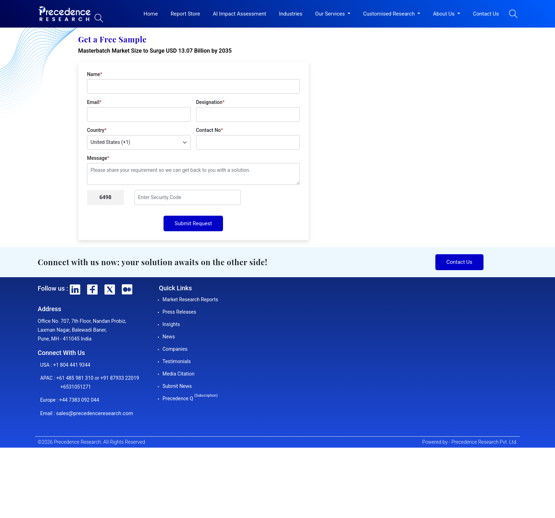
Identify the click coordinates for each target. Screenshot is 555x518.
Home (151, 14)
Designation (210, 102)
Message (98, 158)
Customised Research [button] (389, 14)
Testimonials (176, 361)
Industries (290, 14)
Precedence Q (190, 398)
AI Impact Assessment (239, 14)
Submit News (177, 386)
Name (94, 74)
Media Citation (178, 374)
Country (97, 130)
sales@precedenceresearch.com (94, 413)
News (168, 336)
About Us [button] (444, 14)
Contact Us (486, 14)
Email (94, 102)
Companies (175, 349)
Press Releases (179, 312)
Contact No (209, 130)
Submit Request (193, 223)
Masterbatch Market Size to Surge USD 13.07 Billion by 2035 (155, 50)
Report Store (185, 14)
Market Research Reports (190, 299)
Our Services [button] (330, 14)
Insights (171, 324)
